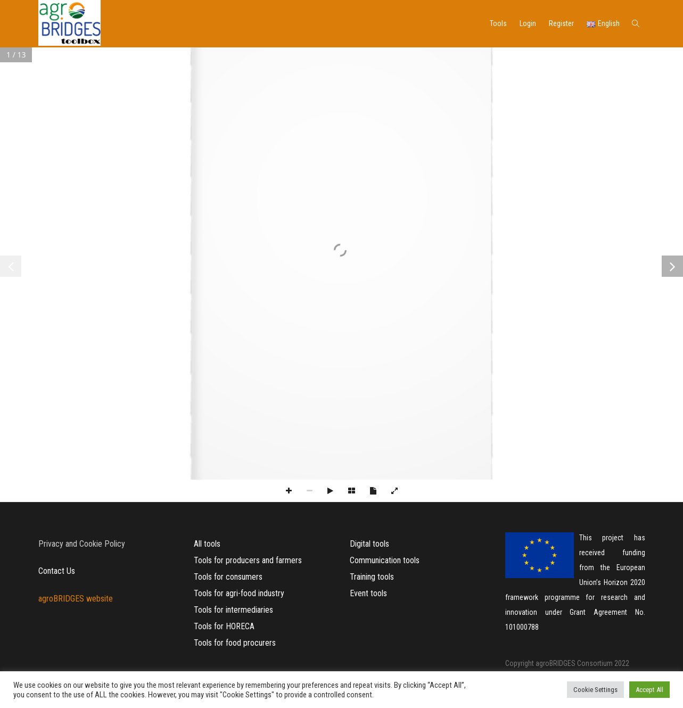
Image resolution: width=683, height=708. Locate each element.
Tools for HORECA (224, 626)
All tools (207, 544)
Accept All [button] (649, 690)
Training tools (372, 577)
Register (561, 23)
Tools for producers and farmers (248, 560)
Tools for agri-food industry (239, 593)
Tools (498, 23)
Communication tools (384, 560)
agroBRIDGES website (75, 599)
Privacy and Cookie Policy (81, 544)
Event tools (368, 593)
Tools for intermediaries (233, 610)
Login (528, 23)
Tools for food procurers (235, 643)
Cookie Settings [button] (595, 690)
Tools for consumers (228, 577)
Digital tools (369, 544)
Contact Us (56, 571)
